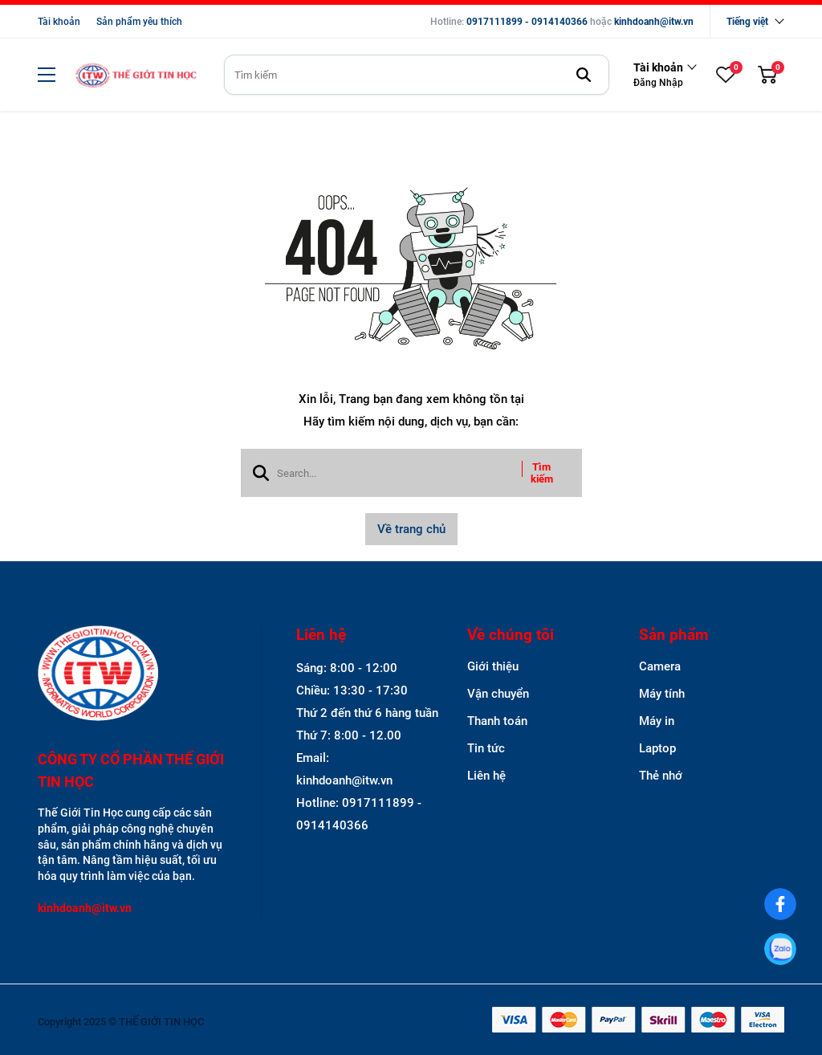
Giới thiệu (493, 666)
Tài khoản (59, 21)
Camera (660, 666)
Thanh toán (497, 721)
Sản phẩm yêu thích (139, 21)
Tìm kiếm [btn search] (542, 473)
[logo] (135, 75)
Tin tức (486, 748)
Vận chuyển (498, 693)
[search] (416, 75)
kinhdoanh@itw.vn (654, 21)
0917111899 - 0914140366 (527, 21)
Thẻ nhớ (660, 775)
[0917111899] (780, 949)
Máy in (656, 721)
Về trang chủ (411, 529)
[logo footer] (132, 674)
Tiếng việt (747, 21)
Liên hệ (486, 775)
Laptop (657, 748)
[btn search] (583, 74)
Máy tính (662, 693)
